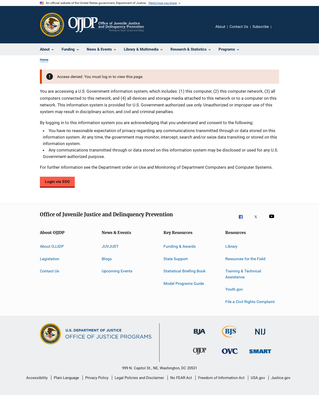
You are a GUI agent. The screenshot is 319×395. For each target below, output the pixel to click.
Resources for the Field (245, 258)
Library (231, 246)
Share (279, 30)
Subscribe (260, 26)
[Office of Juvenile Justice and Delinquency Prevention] (199, 356)
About (220, 26)
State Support (175, 258)
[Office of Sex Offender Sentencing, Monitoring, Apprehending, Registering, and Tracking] (260, 356)
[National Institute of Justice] (260, 337)
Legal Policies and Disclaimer (139, 378)
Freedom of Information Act (221, 378)
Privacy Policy (96, 378)
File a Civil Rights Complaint (250, 301)
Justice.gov (280, 378)
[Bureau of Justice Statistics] (230, 338)
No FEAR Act (181, 378)
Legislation (49, 258)
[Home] (106, 25)
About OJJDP (52, 246)
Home (44, 60)
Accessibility (37, 378)
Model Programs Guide (183, 283)
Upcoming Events (117, 271)
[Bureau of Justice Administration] (199, 337)
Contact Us (239, 26)
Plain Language (66, 378)
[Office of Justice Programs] (52, 24)
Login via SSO (57, 181)
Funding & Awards (179, 246)
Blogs (107, 258)
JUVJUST (110, 246)
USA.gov (258, 378)
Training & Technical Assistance (243, 274)
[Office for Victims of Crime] (230, 356)
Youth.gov (234, 289)
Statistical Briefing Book (184, 271)
